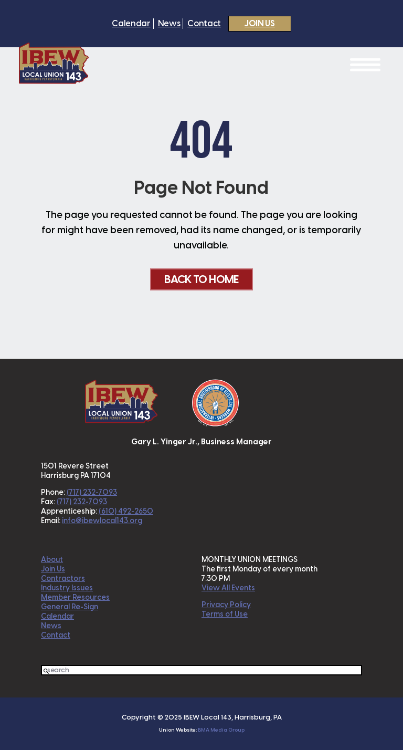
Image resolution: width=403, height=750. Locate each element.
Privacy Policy (226, 604)
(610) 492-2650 (126, 511)
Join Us (260, 23)
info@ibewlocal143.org (102, 520)
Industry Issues (67, 588)
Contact (204, 23)
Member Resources (75, 597)
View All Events (228, 588)
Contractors (63, 578)
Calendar (131, 23)
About (52, 559)
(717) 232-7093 (92, 492)
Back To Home (201, 279)
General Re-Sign (69, 606)
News (169, 23)
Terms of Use (225, 614)
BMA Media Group (221, 729)
